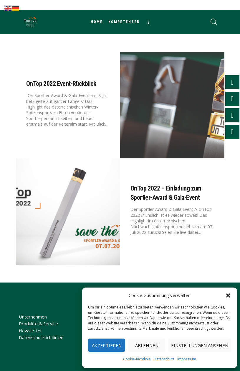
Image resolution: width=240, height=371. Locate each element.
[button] (228, 295)
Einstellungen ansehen (199, 345)
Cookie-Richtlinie (137, 359)
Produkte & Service (38, 323)
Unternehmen (33, 317)
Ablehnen (146, 345)
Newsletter (30, 331)
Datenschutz (164, 359)
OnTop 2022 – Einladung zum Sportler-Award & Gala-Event (165, 193)
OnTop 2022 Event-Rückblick (61, 83)
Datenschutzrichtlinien (41, 337)
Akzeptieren (107, 345)
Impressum (186, 359)
